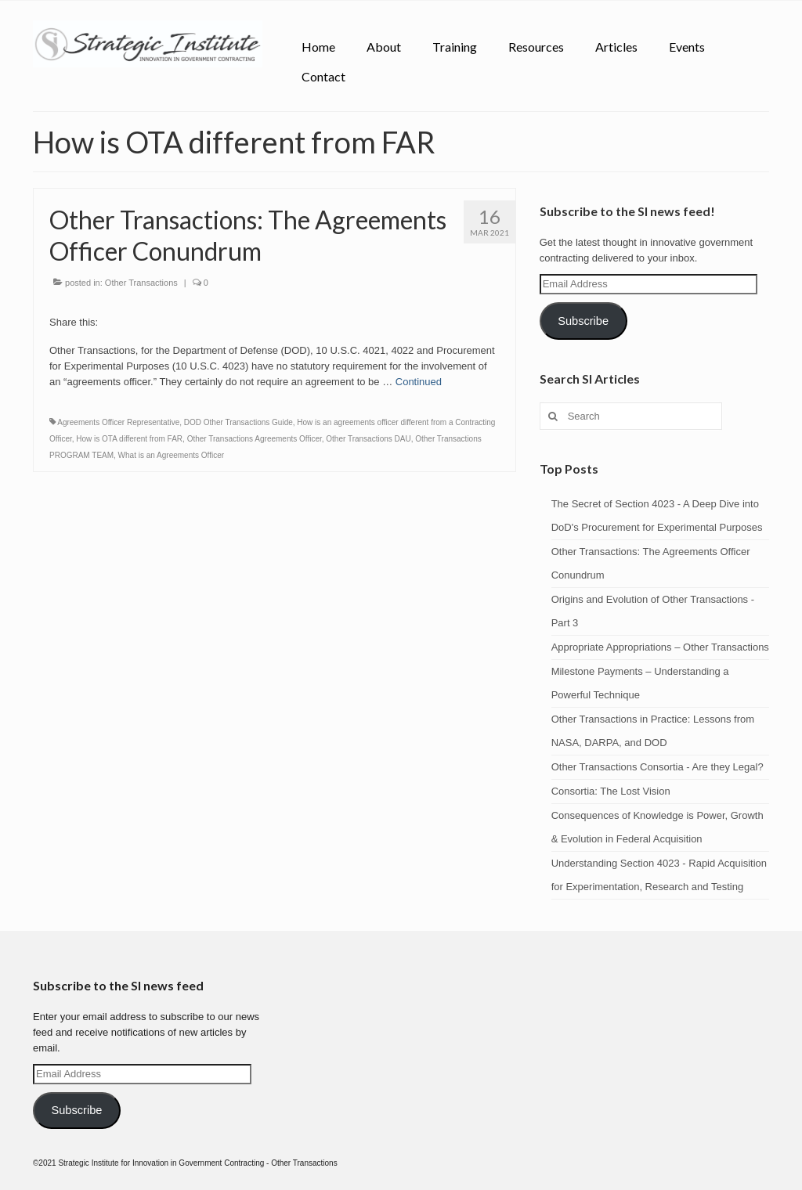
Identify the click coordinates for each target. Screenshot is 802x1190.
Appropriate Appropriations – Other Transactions (660, 647)
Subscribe (583, 321)
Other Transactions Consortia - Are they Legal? (657, 767)
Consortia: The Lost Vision (610, 791)
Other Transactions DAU (368, 439)
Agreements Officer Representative (118, 422)
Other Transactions (141, 282)
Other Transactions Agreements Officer (254, 439)
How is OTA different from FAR (129, 439)
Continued (419, 382)
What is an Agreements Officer (171, 455)
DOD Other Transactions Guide (238, 422)
